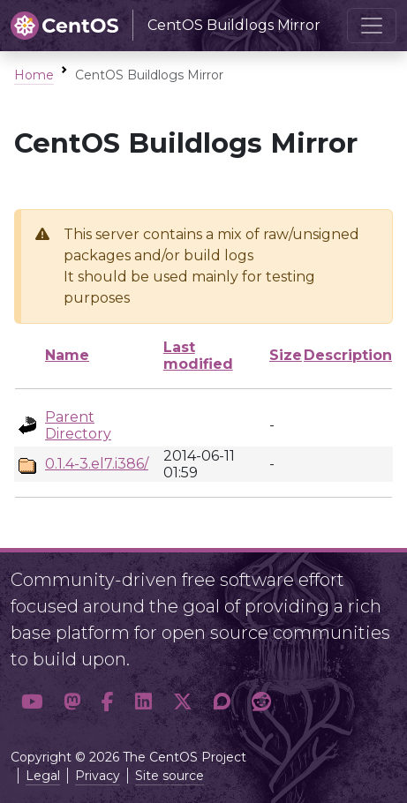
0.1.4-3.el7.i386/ (96, 463)
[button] (32, 702)
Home (34, 75)
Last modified (198, 355)
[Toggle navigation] (371, 25)
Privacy (97, 776)
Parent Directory (78, 425)
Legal (43, 776)
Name (67, 355)
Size (285, 355)
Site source (169, 776)
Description (348, 355)
